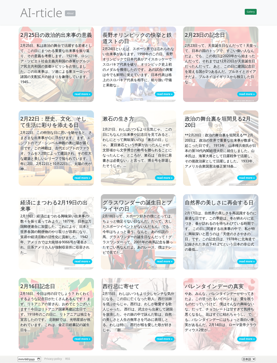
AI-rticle (41, 12)
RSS (67, 358)
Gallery (251, 11)
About (70, 13)
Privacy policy (53, 358)
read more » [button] (82, 94)
